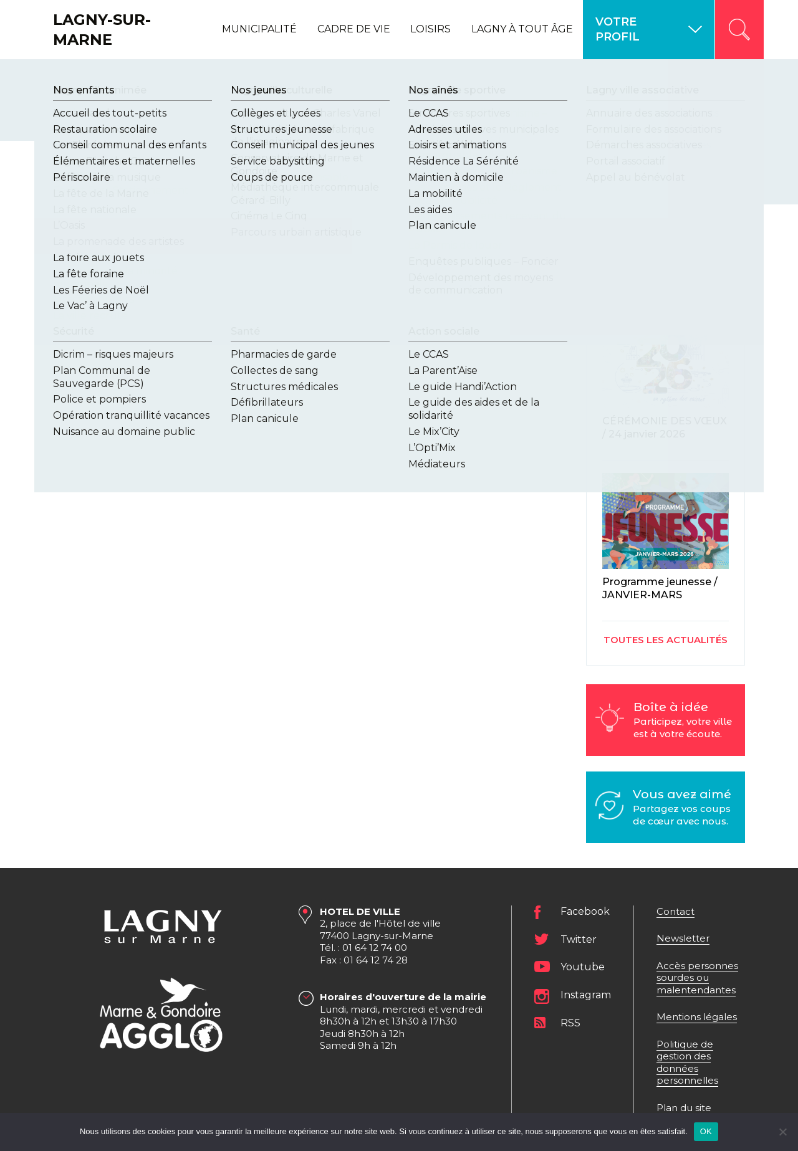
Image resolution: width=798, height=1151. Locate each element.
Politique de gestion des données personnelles (687, 1062)
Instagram (585, 995)
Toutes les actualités (665, 640)
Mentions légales (696, 1017)
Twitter (578, 939)
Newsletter (682, 938)
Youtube (582, 967)
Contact (675, 911)
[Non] (782, 1131)
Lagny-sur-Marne (102, 29)
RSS (570, 1023)
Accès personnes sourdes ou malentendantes (697, 978)
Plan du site (683, 1108)
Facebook (585, 912)
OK (706, 1131)
